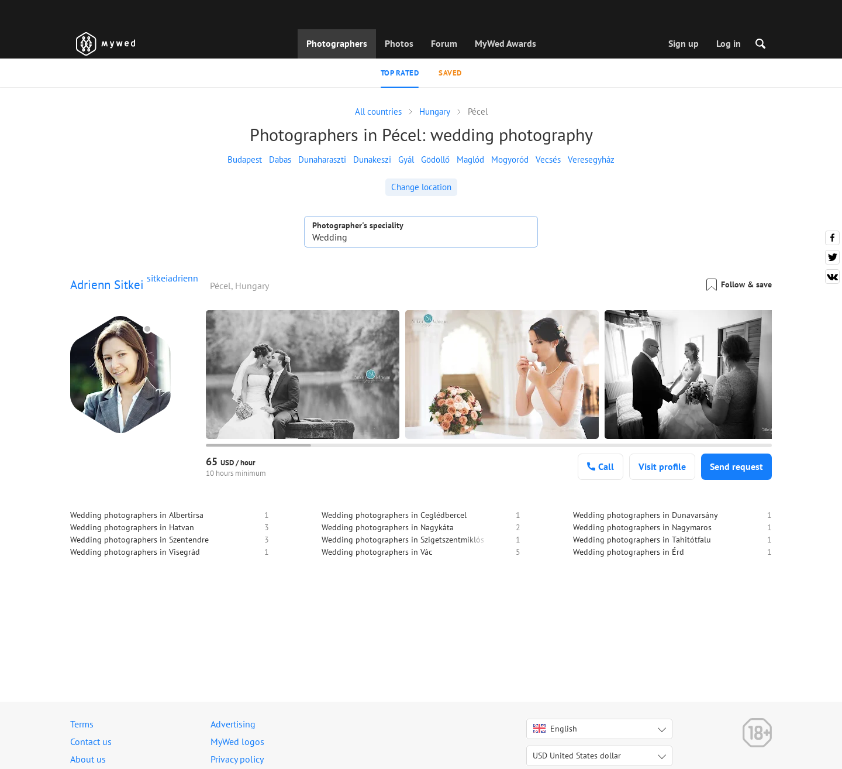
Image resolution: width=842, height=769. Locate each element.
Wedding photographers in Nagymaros (642, 527)
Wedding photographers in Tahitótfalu (642, 539)
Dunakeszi (372, 159)
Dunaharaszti (322, 159)
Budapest (244, 159)
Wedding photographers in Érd (628, 552)
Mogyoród (510, 159)
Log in (728, 43)
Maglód (470, 159)
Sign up (683, 43)
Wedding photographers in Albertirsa (136, 515)
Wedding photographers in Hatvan (132, 527)
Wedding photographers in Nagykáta (388, 527)
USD (577, 755)
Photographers (336, 43)
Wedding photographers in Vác (377, 552)
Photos (399, 43)
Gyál (406, 159)
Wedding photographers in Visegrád (135, 552)
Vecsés (548, 159)
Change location (421, 187)
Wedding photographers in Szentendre (139, 539)
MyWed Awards (505, 43)
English (555, 728)
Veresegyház (591, 159)
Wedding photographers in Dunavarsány (645, 515)
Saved (450, 73)
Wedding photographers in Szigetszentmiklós (403, 539)
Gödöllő (435, 159)
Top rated (400, 73)
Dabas (280, 159)
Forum (444, 43)
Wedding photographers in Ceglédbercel (394, 515)
